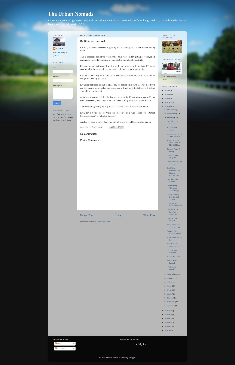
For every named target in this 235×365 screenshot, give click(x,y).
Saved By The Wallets (172, 180)
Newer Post (86, 215)
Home (118, 215)
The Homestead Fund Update (173, 245)
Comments (60, 348)
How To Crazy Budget (173, 219)
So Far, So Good (173, 256)
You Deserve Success (172, 128)
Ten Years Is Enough (172, 261)
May (169, 290)
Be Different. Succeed (172, 251)
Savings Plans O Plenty (173, 150)
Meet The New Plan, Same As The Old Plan (174, 142)
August (170, 278)
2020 (167, 102)
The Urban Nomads (70, 14)
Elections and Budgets (172, 156)
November (171, 113)
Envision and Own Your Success (174, 135)
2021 (167, 98)
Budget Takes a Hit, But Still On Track (173, 196)
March (170, 298)
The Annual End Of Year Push (173, 226)
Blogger (132, 357)
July (169, 282)
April (169, 294)
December (171, 110)
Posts (58, 343)
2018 (167, 311)
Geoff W (59, 48)
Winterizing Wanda (171, 268)
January (170, 306)
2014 (167, 326)
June (169, 286)
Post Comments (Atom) (100, 221)
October (170, 118)
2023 (167, 90)
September (171, 274)
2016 (167, 318)
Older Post (149, 215)
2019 (167, 106)
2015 (167, 322)
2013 (167, 330)
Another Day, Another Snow (174, 232)
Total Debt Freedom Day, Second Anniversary (173, 171)
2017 (167, 314)
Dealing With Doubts (172, 122)
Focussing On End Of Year (174, 163)
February (171, 302)
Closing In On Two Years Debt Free (172, 212)
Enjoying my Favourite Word (174, 204)
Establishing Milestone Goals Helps (173, 188)
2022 (167, 94)
